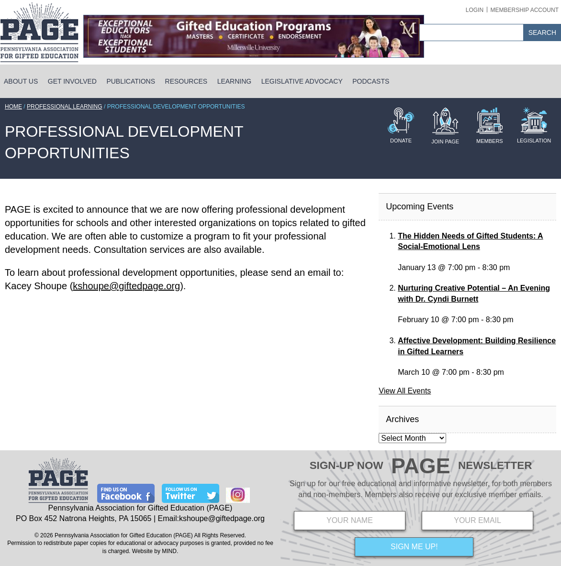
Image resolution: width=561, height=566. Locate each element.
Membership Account (525, 10)
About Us (21, 81)
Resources (186, 81)
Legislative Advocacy (302, 81)
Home (13, 106)
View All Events (405, 391)
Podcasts (370, 81)
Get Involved (72, 81)
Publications (130, 81)
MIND (169, 551)
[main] (187, 259)
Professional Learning (64, 106)
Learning (234, 81)
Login (474, 10)
